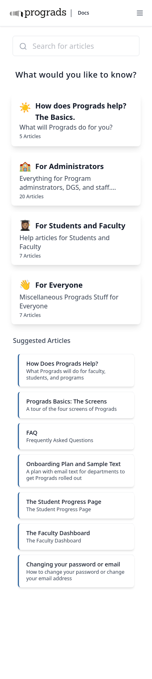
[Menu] (140, 13)
